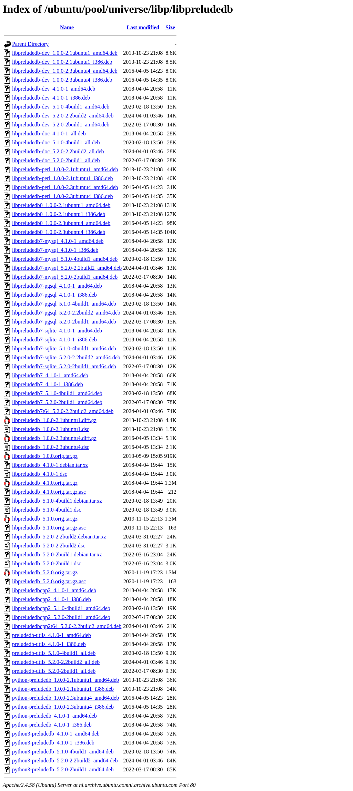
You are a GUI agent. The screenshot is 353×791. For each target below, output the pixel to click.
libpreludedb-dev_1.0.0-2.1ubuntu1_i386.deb (62, 62)
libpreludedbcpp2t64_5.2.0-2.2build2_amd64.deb (66, 626)
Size (170, 27)
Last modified (143, 27)
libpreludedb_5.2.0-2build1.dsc (46, 563)
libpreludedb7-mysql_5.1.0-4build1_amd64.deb (65, 259)
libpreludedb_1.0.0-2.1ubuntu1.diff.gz (54, 420)
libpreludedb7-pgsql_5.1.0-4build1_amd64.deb (64, 304)
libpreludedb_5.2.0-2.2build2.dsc (48, 545)
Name (67, 27)
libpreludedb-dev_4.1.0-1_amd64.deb (53, 89)
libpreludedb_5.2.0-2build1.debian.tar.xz (57, 554)
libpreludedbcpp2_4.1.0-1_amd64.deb (54, 590)
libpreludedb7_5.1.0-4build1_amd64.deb (57, 393)
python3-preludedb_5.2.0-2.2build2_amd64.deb (65, 760)
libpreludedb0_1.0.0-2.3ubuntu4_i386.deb (58, 232)
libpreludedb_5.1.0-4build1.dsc (46, 510)
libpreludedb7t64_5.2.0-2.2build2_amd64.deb (62, 411)
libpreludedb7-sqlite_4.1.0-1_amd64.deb (57, 330)
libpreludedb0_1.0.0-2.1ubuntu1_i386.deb (58, 214)
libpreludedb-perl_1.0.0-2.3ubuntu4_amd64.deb (65, 187)
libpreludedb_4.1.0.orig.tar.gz (45, 483)
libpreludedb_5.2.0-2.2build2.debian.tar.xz (59, 537)
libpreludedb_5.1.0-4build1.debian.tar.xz (57, 501)
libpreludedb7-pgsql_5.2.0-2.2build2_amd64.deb (66, 313)
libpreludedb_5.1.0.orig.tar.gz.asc (49, 528)
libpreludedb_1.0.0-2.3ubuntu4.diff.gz (54, 438)
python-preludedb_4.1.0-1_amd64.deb (54, 716)
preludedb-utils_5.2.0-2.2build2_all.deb (56, 662)
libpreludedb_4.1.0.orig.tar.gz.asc (49, 492)
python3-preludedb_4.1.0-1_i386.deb (53, 743)
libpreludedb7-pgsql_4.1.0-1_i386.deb (54, 295)
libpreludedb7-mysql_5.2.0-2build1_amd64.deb (65, 277)
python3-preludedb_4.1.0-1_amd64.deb (56, 734)
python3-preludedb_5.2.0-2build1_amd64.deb (63, 769)
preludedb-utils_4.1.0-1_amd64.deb (51, 635)
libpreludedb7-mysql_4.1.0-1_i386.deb (55, 250)
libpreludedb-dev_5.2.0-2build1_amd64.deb (60, 124)
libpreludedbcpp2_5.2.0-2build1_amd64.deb (61, 617)
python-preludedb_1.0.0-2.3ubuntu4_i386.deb (63, 707)
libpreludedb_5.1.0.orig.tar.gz (45, 519)
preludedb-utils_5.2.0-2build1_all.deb (53, 671)
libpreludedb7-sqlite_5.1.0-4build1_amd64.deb (64, 348)
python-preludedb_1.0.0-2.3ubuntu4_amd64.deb (65, 698)
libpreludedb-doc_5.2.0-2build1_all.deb (56, 160)
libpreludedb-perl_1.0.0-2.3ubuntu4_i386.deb (62, 196)
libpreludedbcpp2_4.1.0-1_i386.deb (51, 599)
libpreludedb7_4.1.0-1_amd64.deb (50, 375)
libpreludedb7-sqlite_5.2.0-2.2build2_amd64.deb (66, 357)
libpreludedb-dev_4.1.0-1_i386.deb (51, 98)
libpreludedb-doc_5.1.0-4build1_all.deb (56, 142)
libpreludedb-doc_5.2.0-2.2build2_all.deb (58, 151)
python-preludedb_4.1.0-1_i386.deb (52, 725)
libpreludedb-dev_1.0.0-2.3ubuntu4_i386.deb (62, 80)
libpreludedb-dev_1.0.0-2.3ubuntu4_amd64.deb (65, 71)
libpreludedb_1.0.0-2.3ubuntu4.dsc (50, 447)
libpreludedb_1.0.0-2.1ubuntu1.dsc (50, 429)
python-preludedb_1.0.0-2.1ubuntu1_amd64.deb (65, 680)
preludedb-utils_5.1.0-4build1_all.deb (53, 653)
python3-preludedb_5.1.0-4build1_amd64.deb (63, 751)
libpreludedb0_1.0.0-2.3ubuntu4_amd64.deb (61, 223)
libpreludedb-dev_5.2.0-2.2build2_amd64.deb (62, 116)
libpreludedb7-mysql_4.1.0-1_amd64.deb (57, 241)
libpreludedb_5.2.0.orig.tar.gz (45, 572)
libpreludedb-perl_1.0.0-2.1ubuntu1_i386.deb (62, 178)
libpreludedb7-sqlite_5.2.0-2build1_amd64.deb (64, 366)
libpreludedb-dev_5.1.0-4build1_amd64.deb (60, 107)
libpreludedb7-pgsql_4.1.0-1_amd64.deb (57, 286)
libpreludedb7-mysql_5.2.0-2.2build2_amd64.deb (67, 268)
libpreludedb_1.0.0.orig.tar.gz (45, 456)
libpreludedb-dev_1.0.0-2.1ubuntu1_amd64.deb (65, 53)
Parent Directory (30, 44)
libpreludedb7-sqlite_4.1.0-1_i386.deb (54, 339)
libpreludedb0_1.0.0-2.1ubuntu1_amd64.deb (61, 205)
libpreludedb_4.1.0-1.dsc (39, 474)
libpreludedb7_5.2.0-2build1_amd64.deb (57, 402)
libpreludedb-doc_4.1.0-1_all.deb (49, 133)
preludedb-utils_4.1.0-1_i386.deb (49, 644)
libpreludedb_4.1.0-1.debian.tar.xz (50, 465)
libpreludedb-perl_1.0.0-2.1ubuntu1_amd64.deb (65, 169)
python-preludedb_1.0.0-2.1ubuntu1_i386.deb (63, 689)
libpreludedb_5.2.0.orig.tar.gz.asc (49, 581)
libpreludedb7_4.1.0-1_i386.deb (47, 384)
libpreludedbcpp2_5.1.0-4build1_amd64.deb (61, 608)
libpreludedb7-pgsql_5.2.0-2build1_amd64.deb (64, 322)
